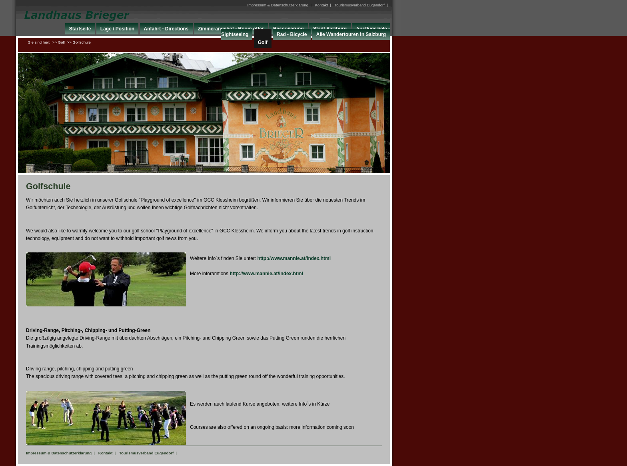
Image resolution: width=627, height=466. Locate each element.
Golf (263, 42)
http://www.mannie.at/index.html (294, 258)
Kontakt (321, 5)
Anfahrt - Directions (166, 29)
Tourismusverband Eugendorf (360, 5)
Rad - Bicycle (292, 34)
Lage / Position (117, 29)
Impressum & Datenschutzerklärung (277, 5)
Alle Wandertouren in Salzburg (351, 34)
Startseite (80, 29)
